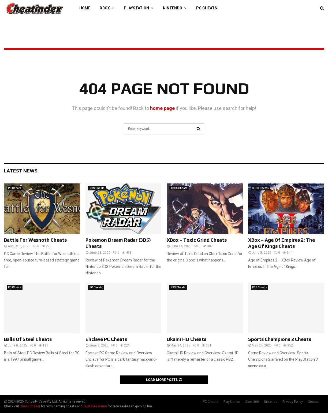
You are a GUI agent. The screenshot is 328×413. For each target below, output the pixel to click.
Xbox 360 (252, 402)
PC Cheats (206, 8)
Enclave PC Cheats (106, 339)
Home (84, 8)
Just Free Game (95, 406)
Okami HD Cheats (186, 339)
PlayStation (136, 8)
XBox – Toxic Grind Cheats (197, 240)
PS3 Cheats (178, 287)
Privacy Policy (292, 402)
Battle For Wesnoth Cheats (35, 240)
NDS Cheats (97, 188)
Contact (314, 402)
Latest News (21, 171)
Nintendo (172, 8)
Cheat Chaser (30, 406)
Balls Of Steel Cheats (28, 339)
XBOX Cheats (179, 188)
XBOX (105, 8)
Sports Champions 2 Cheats (279, 339)
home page (162, 108)
